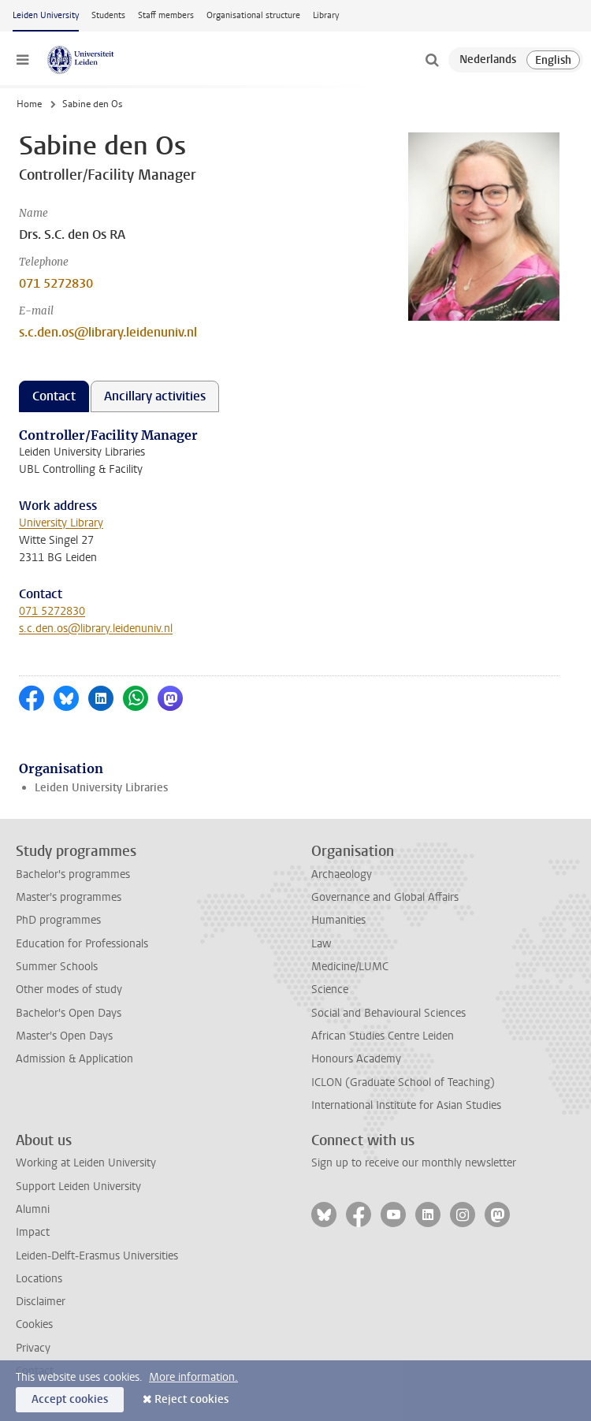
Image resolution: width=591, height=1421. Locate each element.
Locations (39, 1278)
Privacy (33, 1348)
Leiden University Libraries (101, 787)
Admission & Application (74, 1058)
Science (329, 989)
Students (108, 15)
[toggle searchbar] (431, 59)
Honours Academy (356, 1058)
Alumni (33, 1209)
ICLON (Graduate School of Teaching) (403, 1082)
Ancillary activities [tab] (155, 396)
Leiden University (46, 15)
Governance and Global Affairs (385, 897)
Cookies (34, 1324)
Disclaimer (40, 1301)
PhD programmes (58, 920)
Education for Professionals (82, 943)
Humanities (338, 920)
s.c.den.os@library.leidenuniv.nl (108, 332)
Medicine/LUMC (349, 966)
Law (321, 943)
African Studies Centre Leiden (382, 1036)
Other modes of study (69, 989)
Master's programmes (68, 897)
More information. (193, 1377)
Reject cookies (191, 1399)
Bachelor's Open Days (68, 1013)
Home (29, 104)
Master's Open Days (64, 1036)
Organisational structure (253, 15)
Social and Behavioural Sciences (388, 1013)
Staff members (166, 15)
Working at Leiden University (86, 1162)
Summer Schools (57, 966)
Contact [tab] (54, 396)
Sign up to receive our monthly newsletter (413, 1162)
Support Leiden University (78, 1186)
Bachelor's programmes (73, 874)
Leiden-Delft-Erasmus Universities (97, 1255)
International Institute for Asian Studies (406, 1105)
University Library (61, 522)
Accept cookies (70, 1399)
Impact (33, 1232)
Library (326, 15)
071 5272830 (56, 283)
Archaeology (341, 874)
